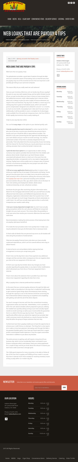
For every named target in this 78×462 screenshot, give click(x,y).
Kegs (19, 19)
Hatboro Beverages (11, 40)
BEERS (15, 19)
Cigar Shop (26, 19)
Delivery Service (51, 19)
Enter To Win (69, 19)
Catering (61, 19)
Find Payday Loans (24, 40)
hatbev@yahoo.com (67, 71)
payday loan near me (15, 179)
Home (9, 19)
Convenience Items (37, 19)
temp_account (22, 59)
